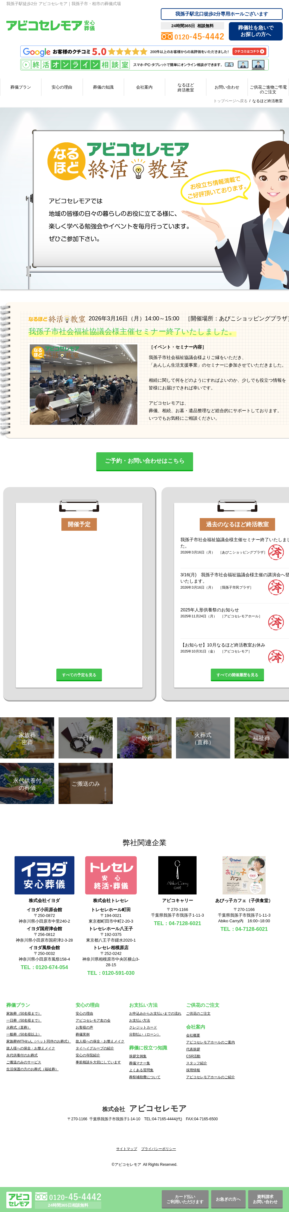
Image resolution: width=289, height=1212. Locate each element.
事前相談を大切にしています (98, 1062)
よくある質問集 (141, 1070)
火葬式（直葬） (18, 1027)
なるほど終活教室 (186, 87)
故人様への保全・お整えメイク (30, 1048)
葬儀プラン (20, 87)
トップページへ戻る (230, 101)
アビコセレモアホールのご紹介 (210, 1077)
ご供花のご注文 (198, 1013)
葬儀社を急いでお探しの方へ (255, 31)
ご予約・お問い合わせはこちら (145, 461)
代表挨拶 (193, 1049)
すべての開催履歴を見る (237, 675)
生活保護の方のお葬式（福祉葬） (32, 1069)
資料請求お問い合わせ (265, 1199)
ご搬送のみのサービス (23, 1062)
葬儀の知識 (103, 87)
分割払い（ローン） (144, 1034)
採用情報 (193, 1070)
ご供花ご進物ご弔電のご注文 (268, 90)
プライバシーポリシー (158, 1149)
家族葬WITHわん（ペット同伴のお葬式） (38, 1041)
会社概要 (193, 1035)
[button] (144, 1138)
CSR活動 (193, 1056)
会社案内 (144, 87)
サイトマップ (126, 1149)
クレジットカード (143, 1027)
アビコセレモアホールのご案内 (210, 1042)
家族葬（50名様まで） (23, 1013)
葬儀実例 (83, 1034)
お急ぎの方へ (228, 1199)
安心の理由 (62, 87)
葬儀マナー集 (139, 1063)
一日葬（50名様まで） (23, 1020)
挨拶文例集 (138, 1056)
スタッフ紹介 (196, 1063)
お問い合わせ (227, 87)
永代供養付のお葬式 (22, 1055)
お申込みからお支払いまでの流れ (155, 1013)
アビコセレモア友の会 (93, 1020)
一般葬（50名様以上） (23, 1034)
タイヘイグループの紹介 (95, 1048)
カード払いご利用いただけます (185, 1199)
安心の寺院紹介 (88, 1055)
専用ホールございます (221, 13)
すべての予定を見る (79, 675)
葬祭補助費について (144, 1077)
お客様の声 (84, 1027)
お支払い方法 (139, 1020)
